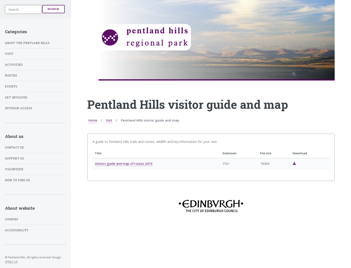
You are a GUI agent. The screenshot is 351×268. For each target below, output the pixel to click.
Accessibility (17, 230)
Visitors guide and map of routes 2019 (123, 163)
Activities (14, 64)
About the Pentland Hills (27, 43)
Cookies (11, 219)
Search (53, 9)
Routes (11, 75)
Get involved (16, 97)
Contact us (14, 147)
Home (92, 120)
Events (11, 86)
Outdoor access (18, 108)
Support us (14, 158)
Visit (109, 120)
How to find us (17, 180)
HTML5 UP (11, 262)
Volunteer (14, 169)
